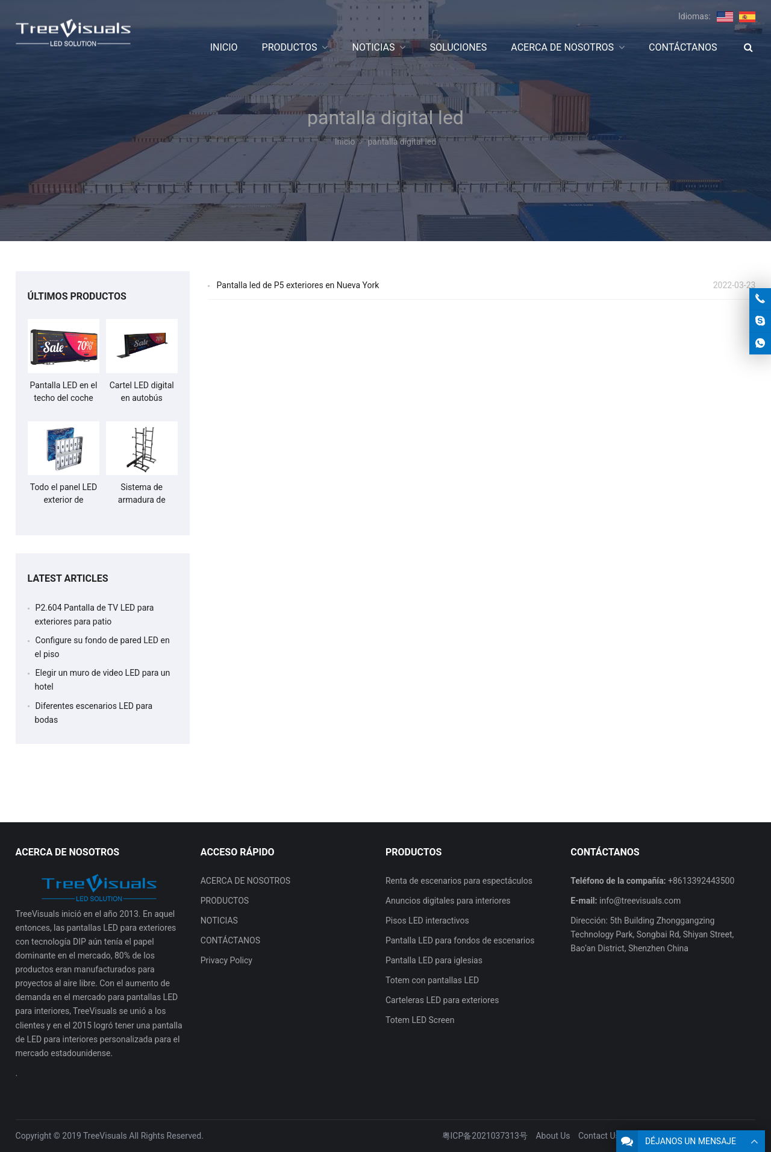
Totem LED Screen (420, 1020)
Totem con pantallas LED (432, 980)
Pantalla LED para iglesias (434, 960)
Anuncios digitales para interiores (448, 900)
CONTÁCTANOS (230, 940)
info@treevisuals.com (640, 900)
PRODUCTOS (225, 900)
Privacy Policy (226, 960)
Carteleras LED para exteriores (442, 1000)
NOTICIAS (219, 920)
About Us (552, 1136)
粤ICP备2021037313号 (485, 1136)
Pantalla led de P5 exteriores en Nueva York (298, 285)
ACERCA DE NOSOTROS (245, 881)
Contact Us (599, 1136)
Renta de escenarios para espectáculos (459, 881)
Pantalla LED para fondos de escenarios (460, 940)
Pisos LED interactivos (427, 920)
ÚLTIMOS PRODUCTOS (77, 296)
